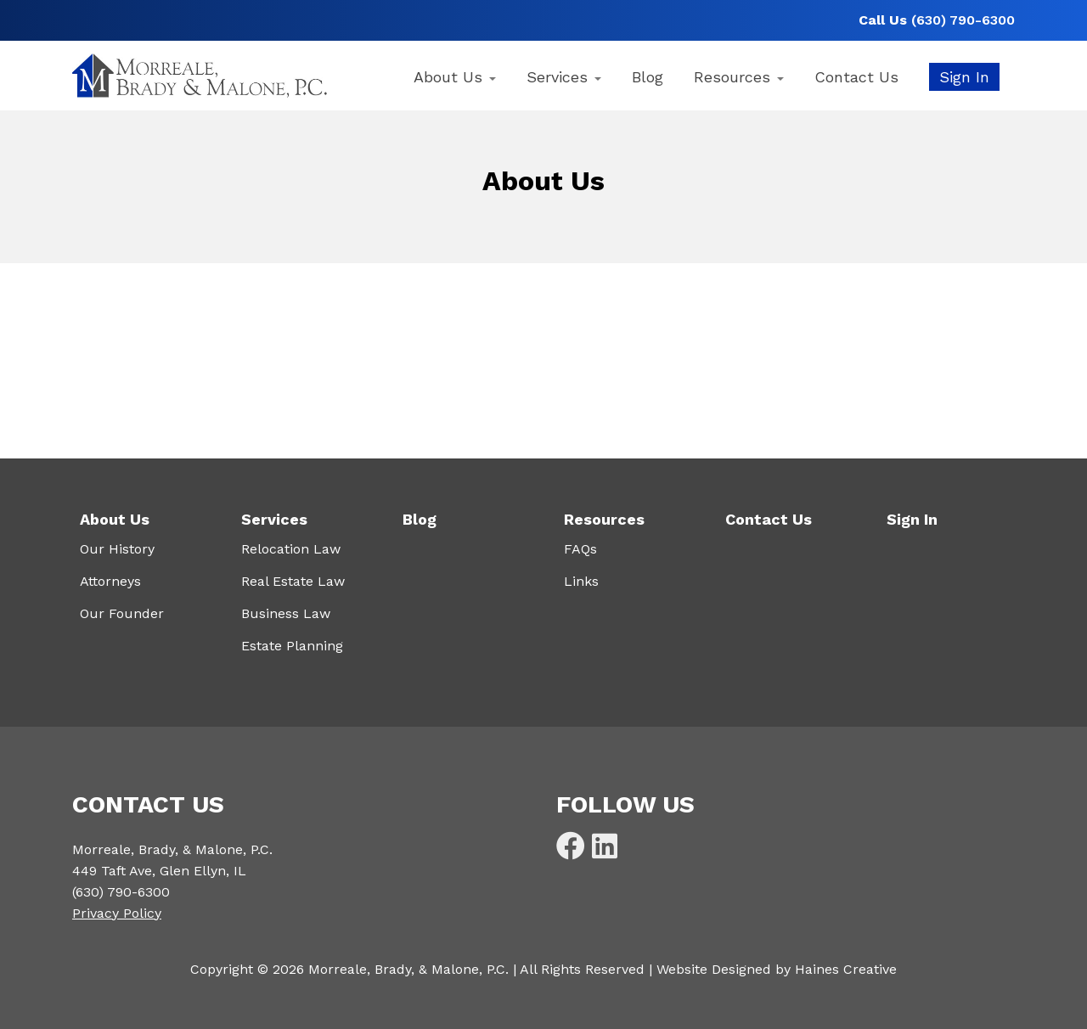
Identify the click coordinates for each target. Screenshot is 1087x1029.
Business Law (285, 613)
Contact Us (856, 77)
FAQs (580, 549)
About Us (455, 77)
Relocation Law (291, 549)
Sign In (964, 77)
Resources (739, 77)
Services (564, 77)
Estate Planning (292, 646)
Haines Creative (846, 969)
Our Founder (122, 613)
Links (581, 581)
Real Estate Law (293, 581)
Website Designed (713, 969)
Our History (117, 549)
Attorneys (110, 581)
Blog (647, 77)
